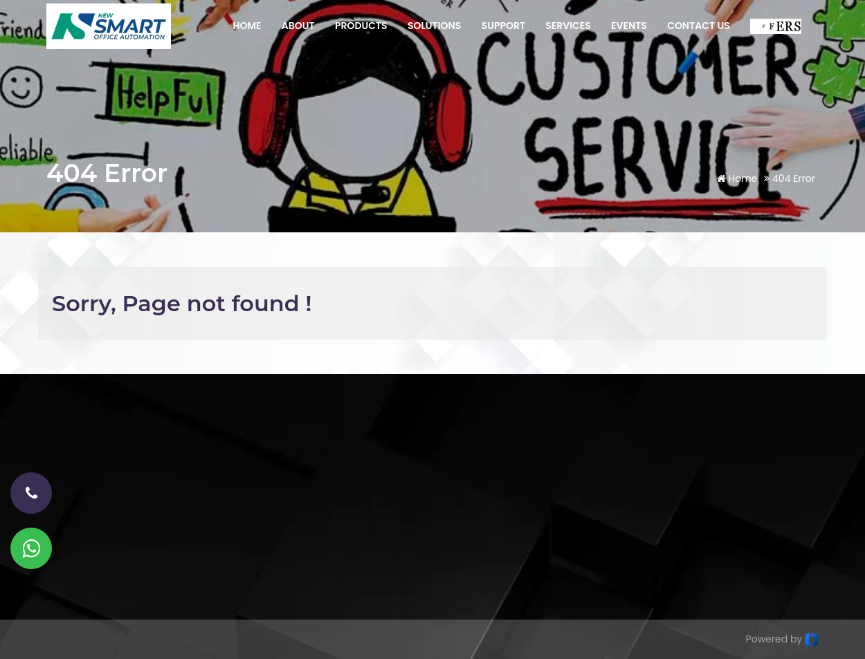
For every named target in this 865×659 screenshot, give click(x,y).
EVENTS (629, 26)
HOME (247, 26)
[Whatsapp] (31, 548)
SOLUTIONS (434, 26)
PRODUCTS (361, 26)
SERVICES (568, 26)
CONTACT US (698, 26)
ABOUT (298, 26)
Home (737, 178)
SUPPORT (503, 26)
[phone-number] (31, 493)
